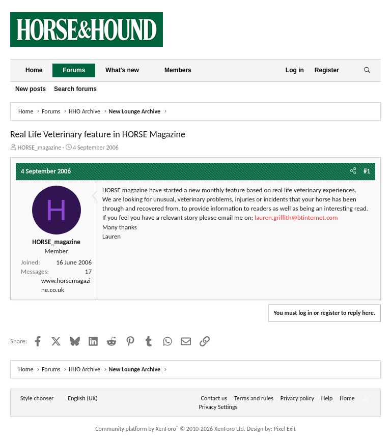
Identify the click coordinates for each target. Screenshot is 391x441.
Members (177, 70)
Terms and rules (253, 398)
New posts (30, 89)
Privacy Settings (218, 406)
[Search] (367, 70)
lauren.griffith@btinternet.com (296, 217)
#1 (367, 171)
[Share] (353, 171)
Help (327, 398)
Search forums (75, 89)
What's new (122, 70)
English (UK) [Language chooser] (82, 398)
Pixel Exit (285, 428)
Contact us (214, 398)
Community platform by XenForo (170, 428)
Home (33, 70)
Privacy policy (297, 398)
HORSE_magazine (39, 147)
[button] (147, 70)
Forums (74, 70)
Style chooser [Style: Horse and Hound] (36, 398)
